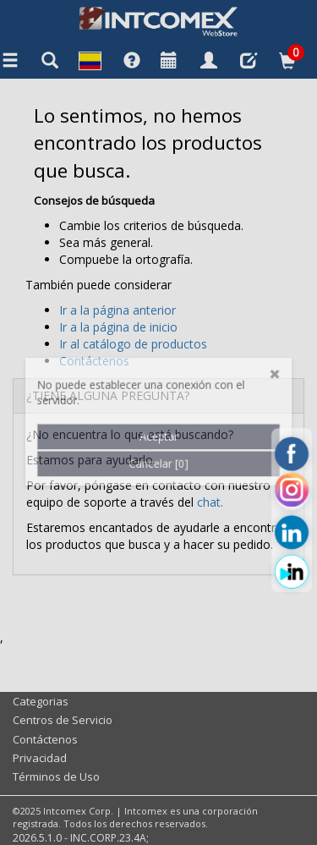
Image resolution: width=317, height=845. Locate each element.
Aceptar (159, 371)
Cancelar (158, 400)
